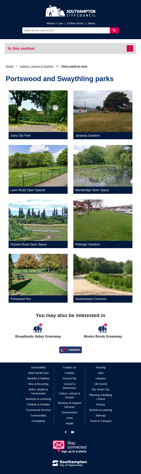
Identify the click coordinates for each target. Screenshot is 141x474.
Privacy (100, 404)
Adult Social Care (38, 372)
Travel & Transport (101, 421)
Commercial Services (38, 409)
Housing (100, 367)
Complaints (38, 421)
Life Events (100, 383)
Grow (69, 417)
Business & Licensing (38, 398)
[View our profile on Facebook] (65, 432)
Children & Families (38, 404)
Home (9, 66)
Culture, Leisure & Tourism (36, 66)
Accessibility (38, 367)
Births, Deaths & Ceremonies (38, 391)
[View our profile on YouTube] (72, 432)
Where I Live (54, 23)
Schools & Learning (100, 409)
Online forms (75, 23)
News (91, 23)
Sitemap (100, 415)
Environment (69, 412)
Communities (38, 415)
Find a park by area (74, 66)
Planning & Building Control (100, 396)
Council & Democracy (69, 385)
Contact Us (69, 367)
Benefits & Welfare (38, 378)
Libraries (100, 378)
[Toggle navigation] (130, 48)
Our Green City (101, 389)
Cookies (70, 372)
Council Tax (69, 378)
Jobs (100, 372)
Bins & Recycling (38, 383)
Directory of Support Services (70, 404)
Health (69, 423)
